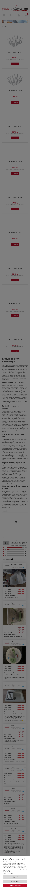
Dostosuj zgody (15, 881)
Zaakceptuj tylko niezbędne (15, 877)
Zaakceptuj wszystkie (15, 885)
